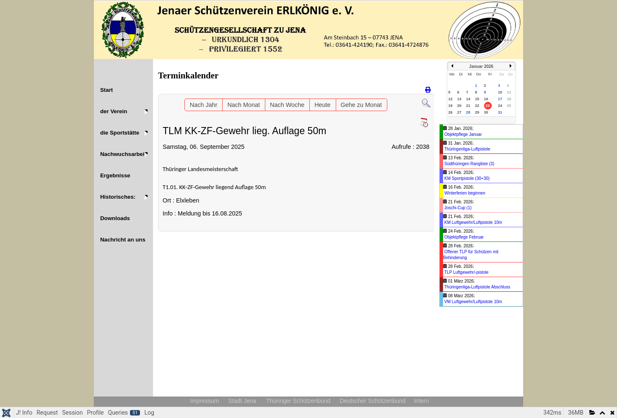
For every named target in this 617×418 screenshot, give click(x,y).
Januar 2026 (481, 66)
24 (500, 106)
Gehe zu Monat (361, 104)
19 (450, 106)
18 (509, 99)
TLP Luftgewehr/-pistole (466, 272)
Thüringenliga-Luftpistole (467, 149)
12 (450, 99)
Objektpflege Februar (464, 237)
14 (468, 99)
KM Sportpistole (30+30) (467, 178)
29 (477, 112)
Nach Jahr (204, 104)
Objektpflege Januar (463, 134)
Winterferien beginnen (464, 193)
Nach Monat (243, 104)
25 (509, 106)
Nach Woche (287, 104)
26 (450, 112)
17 (500, 99)
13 (459, 99)
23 (488, 106)
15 (477, 99)
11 (509, 92)
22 (477, 106)
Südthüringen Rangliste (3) (469, 163)
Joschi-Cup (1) (458, 207)
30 (486, 112)
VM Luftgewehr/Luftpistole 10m (473, 301)
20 (459, 106)
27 (459, 112)
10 (500, 92)
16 (486, 99)
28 (468, 112)
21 (468, 106)
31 (500, 112)
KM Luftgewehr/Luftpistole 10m (473, 222)
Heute (322, 104)
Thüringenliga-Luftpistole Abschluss (477, 287)
